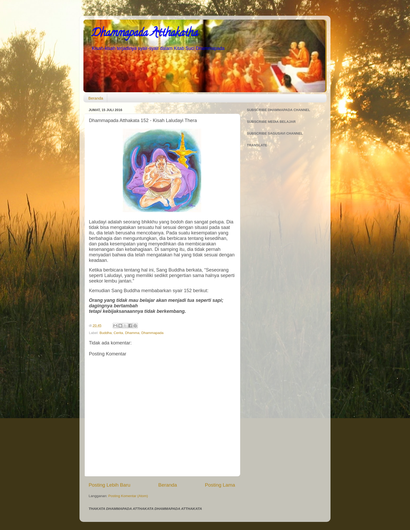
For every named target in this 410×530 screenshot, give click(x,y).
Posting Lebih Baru (109, 485)
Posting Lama (220, 485)
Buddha (106, 333)
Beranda (95, 98)
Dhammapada (152, 333)
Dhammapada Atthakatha (144, 33)
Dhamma (132, 333)
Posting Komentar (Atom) (128, 496)
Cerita (118, 333)
